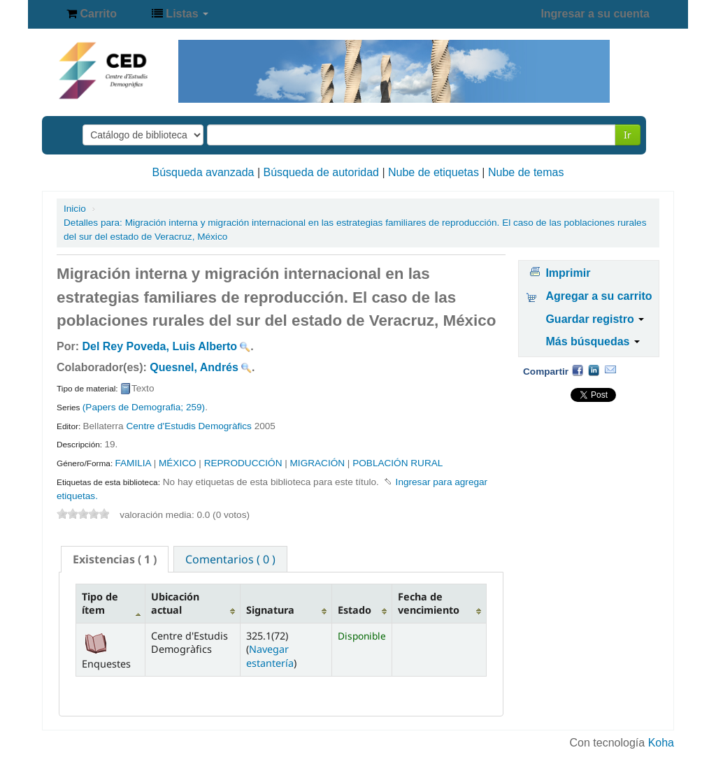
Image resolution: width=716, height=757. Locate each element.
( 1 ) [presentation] (115, 559)
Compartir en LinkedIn (594, 370)
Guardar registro (594, 319)
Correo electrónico (610, 370)
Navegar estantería (270, 655)
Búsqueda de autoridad (321, 172)
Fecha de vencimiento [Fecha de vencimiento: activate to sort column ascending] (428, 603)
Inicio (75, 208)
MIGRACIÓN (317, 463)
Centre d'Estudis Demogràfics (188, 426)
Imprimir (567, 273)
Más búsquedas (592, 341)
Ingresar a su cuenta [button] (595, 14)
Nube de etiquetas (433, 172)
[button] (91, 14)
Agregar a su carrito (598, 296)
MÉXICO (177, 463)
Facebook (578, 370)
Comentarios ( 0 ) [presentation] (230, 559)
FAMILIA (132, 463)
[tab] (115, 559)
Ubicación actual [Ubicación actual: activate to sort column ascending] (175, 603)
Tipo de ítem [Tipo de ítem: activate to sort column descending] (100, 603)
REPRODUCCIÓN (243, 463)
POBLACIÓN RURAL (397, 463)
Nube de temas (526, 172)
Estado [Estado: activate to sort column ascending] (354, 610)
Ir (627, 134)
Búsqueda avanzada (203, 172)
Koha (661, 743)
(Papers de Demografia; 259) (144, 407)
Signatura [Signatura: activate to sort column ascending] (270, 610)
